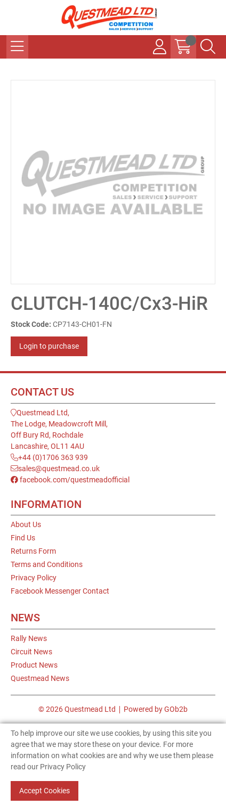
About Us (26, 524)
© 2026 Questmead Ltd (77, 709)
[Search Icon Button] (208, 47)
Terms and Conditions (47, 564)
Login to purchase (49, 346)
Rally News (29, 638)
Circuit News (31, 651)
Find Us (23, 537)
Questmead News (40, 678)
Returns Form (33, 551)
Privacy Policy (34, 577)
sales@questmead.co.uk (55, 468)
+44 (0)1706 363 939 (49, 457)
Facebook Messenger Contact (60, 591)
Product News (34, 665)
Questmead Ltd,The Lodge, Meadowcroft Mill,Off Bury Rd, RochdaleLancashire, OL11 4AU (59, 429)
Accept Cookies (44, 790)
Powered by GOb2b (156, 709)
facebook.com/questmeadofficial (70, 479)
